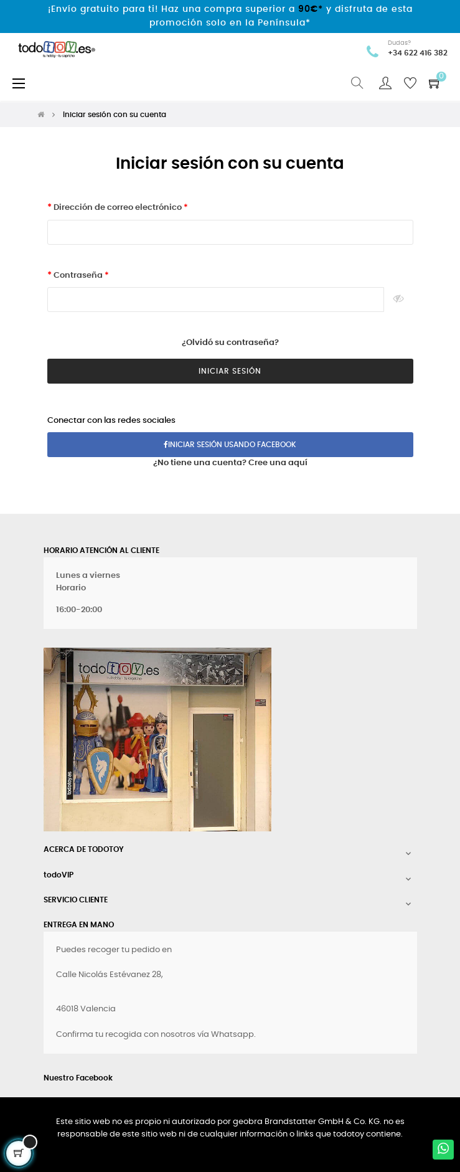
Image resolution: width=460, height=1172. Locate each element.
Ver (398, 299)
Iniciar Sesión (230, 371)
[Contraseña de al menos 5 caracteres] (215, 299)
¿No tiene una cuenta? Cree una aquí (230, 463)
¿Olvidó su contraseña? (230, 343)
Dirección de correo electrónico (118, 208)
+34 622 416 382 (418, 53)
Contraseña (78, 276)
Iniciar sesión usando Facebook (230, 444)
